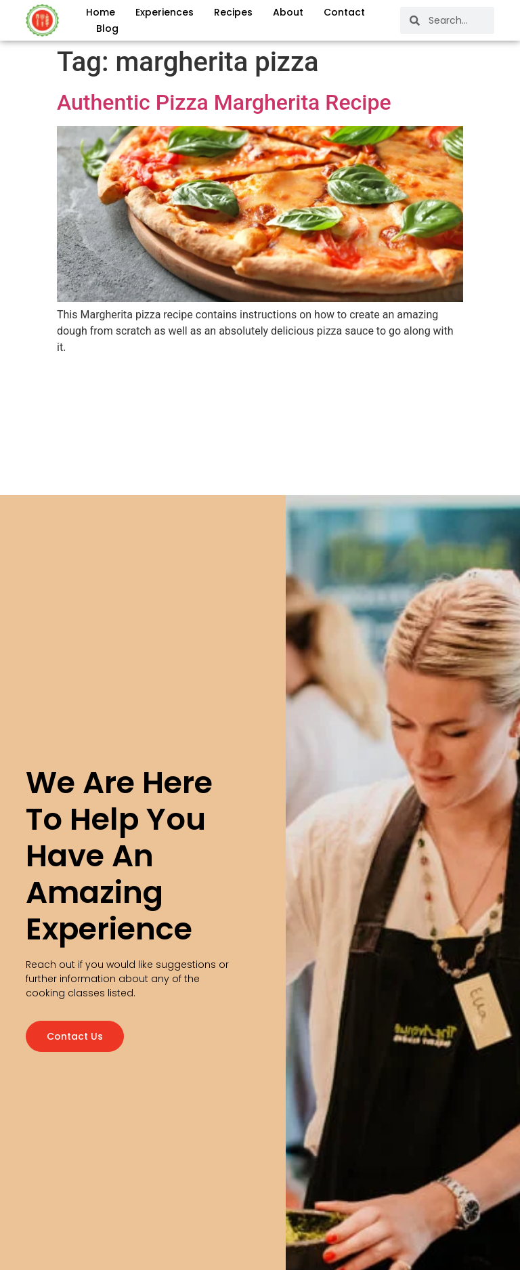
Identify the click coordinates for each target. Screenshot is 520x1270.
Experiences (164, 12)
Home (100, 12)
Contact (344, 12)
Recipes (233, 12)
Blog (107, 28)
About (288, 12)
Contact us (75, 1033)
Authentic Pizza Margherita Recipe (224, 102)
